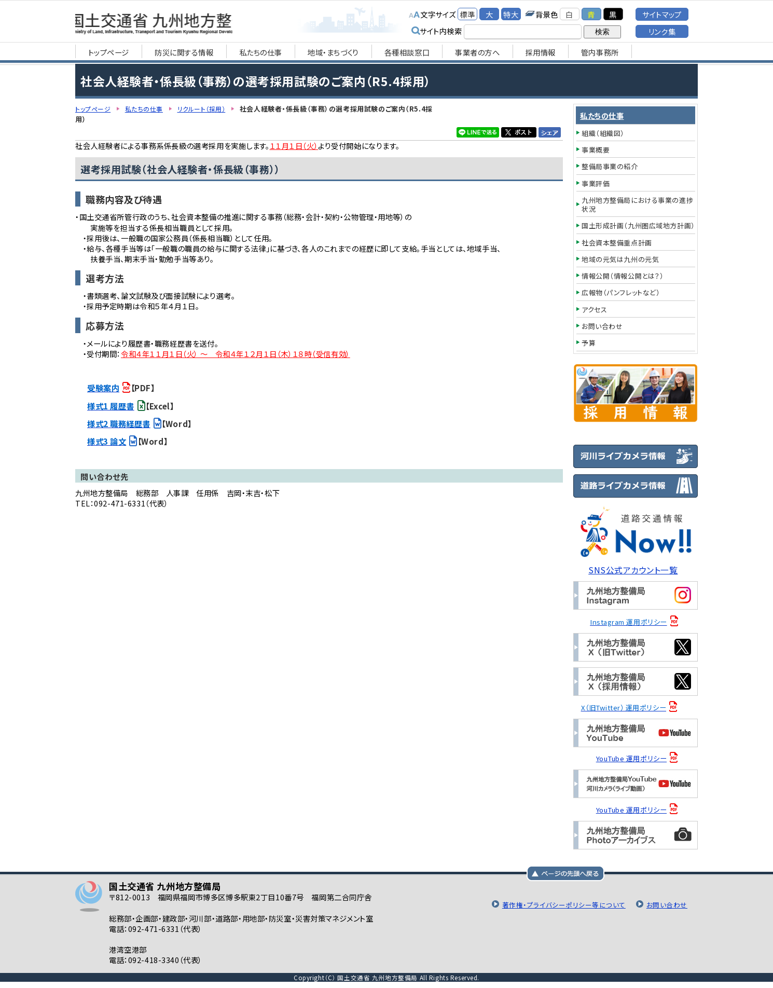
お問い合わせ (665, 905)
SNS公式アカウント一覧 (635, 568)
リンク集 (661, 31)
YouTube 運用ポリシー (634, 758)
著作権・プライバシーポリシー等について (557, 905)
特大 (510, 14)
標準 (467, 14)
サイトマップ (661, 14)
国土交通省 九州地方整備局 (185, 20)
